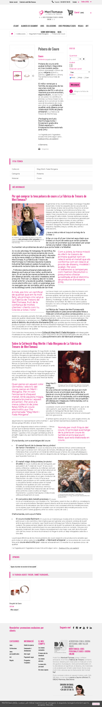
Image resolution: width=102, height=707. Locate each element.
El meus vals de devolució (42, 654)
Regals (80, 26)
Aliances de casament (29, 26)
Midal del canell (75, 69)
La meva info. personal (42, 665)
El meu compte (41, 642)
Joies (42, 26)
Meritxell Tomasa (67, 658)
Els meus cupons (43, 669)
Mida (71, 75)
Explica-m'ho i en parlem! (48, 139)
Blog (59, 32)
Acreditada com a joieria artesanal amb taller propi (79, 644)
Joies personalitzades (67, 26)
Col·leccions (51, 26)
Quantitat (73, 56)
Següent (33, 76)
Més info (49, 705)
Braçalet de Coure (84, 603)
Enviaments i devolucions (27, 649)
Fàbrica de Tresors (76, 660)
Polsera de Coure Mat (17, 603)
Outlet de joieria (29, 645)
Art (87, 26)
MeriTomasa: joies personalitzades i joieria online (79, 651)
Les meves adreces (41, 659)
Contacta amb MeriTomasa (28, 2)
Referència (42, 59)
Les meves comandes (41, 648)
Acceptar (96, 704)
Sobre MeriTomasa (48, 32)
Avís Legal (27, 654)
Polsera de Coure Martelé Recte (63, 604)
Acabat (72, 62)
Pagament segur (29, 657)
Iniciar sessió (13, 2)
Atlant (16, 26)
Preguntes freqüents (27, 661)
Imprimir (45, 149)
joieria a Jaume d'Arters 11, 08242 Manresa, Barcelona (71, 678)
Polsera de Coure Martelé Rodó (42, 603)
